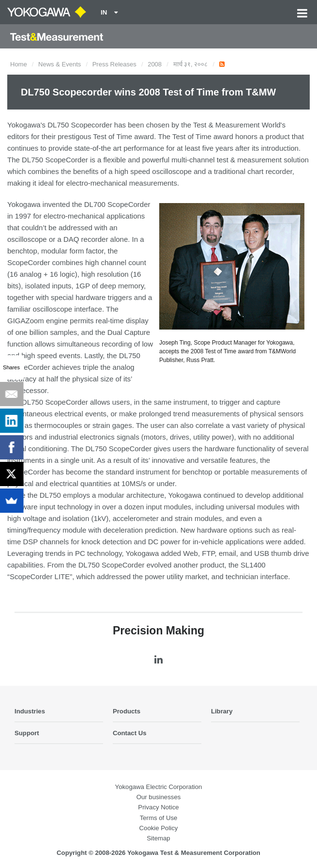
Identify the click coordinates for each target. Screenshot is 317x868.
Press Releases (114, 64)
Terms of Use (159, 817)
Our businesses (158, 797)
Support (27, 733)
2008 (155, 64)
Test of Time (112, 136)
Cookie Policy (158, 828)
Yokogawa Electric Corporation (158, 786)
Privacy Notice (158, 807)
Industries (30, 711)
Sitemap (158, 838)
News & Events (59, 64)
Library (222, 711)
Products (126, 711)
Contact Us (130, 733)
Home (18, 64)
